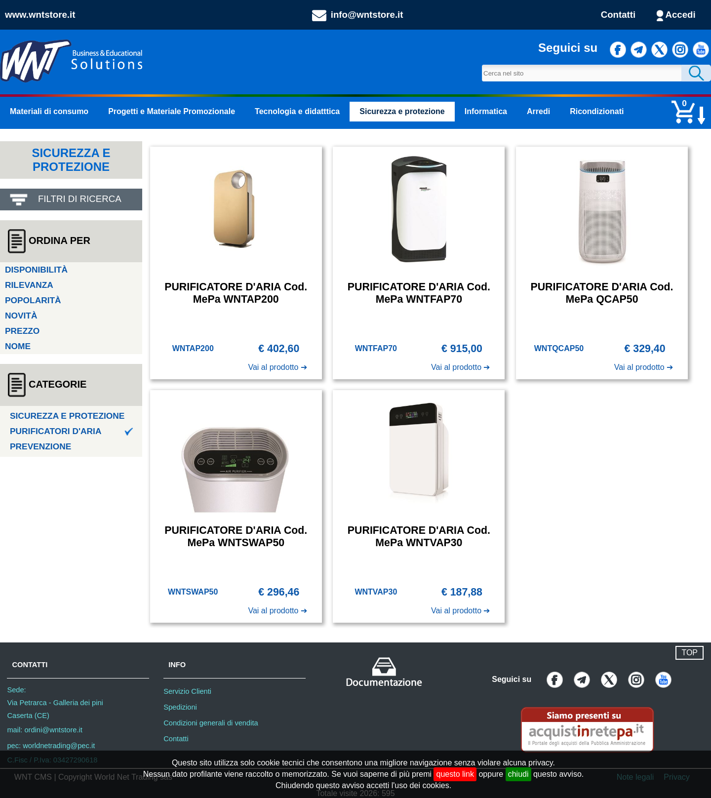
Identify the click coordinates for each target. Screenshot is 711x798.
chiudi (518, 774)
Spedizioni (180, 707)
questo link (455, 774)
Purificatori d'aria (71, 431)
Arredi (538, 111)
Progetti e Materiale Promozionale (171, 111)
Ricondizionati (597, 111)
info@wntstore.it (367, 14)
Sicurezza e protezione (402, 111)
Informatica (486, 111)
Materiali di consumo (49, 111)
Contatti (618, 14)
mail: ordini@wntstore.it (44, 730)
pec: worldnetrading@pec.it (51, 746)
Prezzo (22, 331)
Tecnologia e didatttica (297, 111)
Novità (21, 315)
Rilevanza (29, 285)
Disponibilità (36, 270)
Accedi (681, 14)
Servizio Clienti (187, 691)
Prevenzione (40, 446)
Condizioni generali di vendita (210, 723)
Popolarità (33, 300)
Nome (18, 346)
